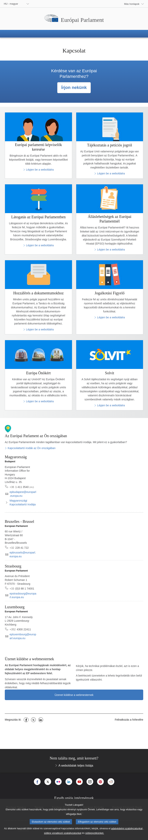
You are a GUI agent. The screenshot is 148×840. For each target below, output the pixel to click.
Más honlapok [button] (131, 3)
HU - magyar (11, 3)
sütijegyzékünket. (94, 836)
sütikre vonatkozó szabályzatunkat (62, 836)
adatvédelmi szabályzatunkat (126, 831)
